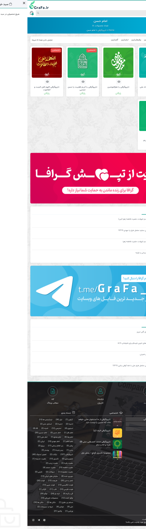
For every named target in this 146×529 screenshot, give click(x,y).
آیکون (43, 419)
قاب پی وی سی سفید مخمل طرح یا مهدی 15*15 (110, 230)
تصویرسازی (41, 459)
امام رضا (43, 437)
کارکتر (17, 489)
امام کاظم (42, 441)
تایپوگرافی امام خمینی (121, 354)
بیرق (15, 446)
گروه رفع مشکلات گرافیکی (127, 419)
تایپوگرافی (74, 30)
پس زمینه (32, 450)
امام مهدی (28, 441)
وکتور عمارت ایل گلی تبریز (119, 332)
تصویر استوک (14, 454)
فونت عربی (23, 485)
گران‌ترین (87, 39)
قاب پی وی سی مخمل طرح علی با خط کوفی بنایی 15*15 (107, 365)
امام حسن (29, 433)
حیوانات (24, 472)
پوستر (19, 450)
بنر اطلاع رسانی (30, 446)
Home (84, 30)
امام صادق (30, 437)
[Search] (74, 13)
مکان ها (25, 502)
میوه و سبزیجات (19, 507)
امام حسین (15, 433)
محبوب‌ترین (121, 39)
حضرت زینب (25, 463)
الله (9, 428)
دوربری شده (41, 476)
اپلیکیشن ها (20, 419)
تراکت (27, 454)
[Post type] (139, 13)
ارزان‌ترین (97, 39)
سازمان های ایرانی (23, 476)
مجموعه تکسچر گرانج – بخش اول (68, 453)
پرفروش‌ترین (109, 39)
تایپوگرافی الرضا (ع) (74, 430)
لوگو (18, 494)
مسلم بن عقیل (40, 502)
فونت (15, 480)
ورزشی (43, 511)
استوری (43, 428)
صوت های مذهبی (131, 424)
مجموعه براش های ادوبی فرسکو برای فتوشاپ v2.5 (110, 343)
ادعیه (43, 424)
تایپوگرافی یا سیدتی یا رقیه (119, 253)
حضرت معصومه (40, 472)
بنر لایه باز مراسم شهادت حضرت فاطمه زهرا (112, 241)
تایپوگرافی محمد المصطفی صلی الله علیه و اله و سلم (67, 443)
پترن (44, 450)
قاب (27, 489)
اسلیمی (31, 428)
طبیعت (27, 480)
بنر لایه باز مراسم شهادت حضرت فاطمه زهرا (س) (110, 219)
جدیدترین (132, 39)
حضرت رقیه (41, 463)
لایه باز (29, 494)
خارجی (12, 472)
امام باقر (42, 433)
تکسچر (28, 459)
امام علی (17, 437)
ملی (44, 507)
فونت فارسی (41, 489)
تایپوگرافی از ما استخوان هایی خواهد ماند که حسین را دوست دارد (67, 421)
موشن (34, 507)
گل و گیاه (42, 494)
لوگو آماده (42, 498)
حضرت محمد (23, 467)
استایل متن (20, 424)
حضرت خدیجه (13, 459)
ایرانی (15, 441)
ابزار (33, 419)
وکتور (32, 511)
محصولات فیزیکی (24, 498)
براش (44, 446)
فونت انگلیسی (40, 485)
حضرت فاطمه (40, 467)
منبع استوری (133, 428)
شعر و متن (41, 480)
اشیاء (19, 428)
